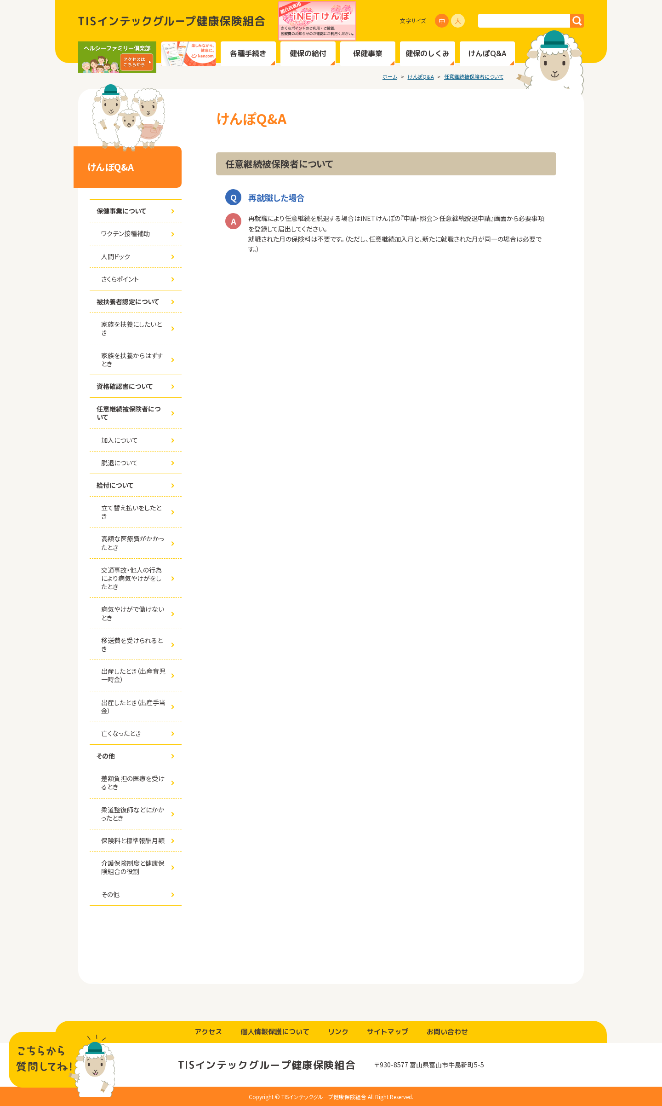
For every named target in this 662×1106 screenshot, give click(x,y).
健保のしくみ (427, 53)
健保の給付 (308, 53)
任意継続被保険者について (473, 76)
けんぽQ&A (487, 53)
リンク (338, 1032)
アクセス (208, 1032)
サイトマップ (387, 1032)
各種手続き (248, 53)
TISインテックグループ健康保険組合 (171, 21)
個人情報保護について (274, 1032)
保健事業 (367, 53)
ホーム (389, 76)
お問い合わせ (447, 1032)
